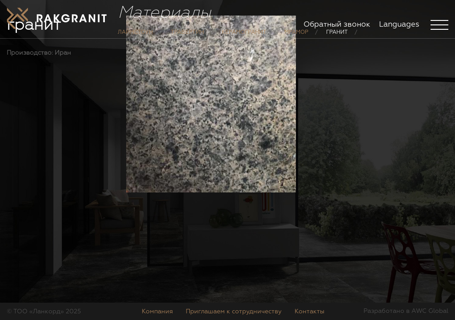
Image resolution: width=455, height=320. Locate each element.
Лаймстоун (135, 39)
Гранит (337, 39)
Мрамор (296, 39)
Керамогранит (244, 39)
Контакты (309, 311)
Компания (157, 311)
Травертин (187, 39)
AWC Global (429, 311)
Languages (399, 24)
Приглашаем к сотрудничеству (234, 311)
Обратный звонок (336, 24)
